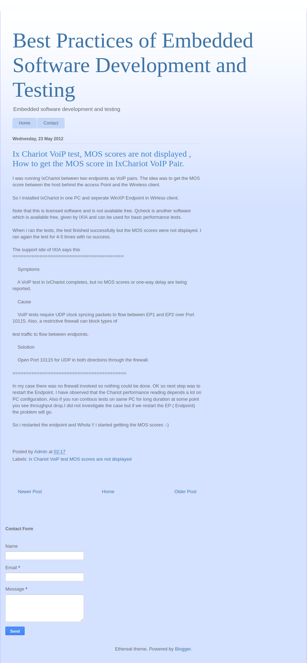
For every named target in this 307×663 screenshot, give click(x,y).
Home (24, 123)
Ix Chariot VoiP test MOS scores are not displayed (80, 459)
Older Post (185, 491)
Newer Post (30, 491)
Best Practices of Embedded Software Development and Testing (132, 65)
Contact (51, 123)
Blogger (183, 649)
